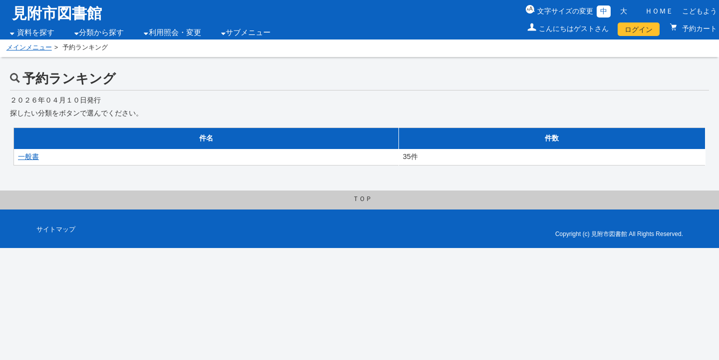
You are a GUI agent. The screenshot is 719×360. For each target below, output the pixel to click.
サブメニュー (248, 32)
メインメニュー (29, 47)
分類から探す (101, 32)
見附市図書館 (57, 13)
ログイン (639, 30)
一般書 (28, 156)
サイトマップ (55, 229)
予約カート (698, 28)
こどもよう (699, 11)
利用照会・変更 (175, 32)
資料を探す (35, 32)
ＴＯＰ (362, 199)
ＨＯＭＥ (659, 11)
